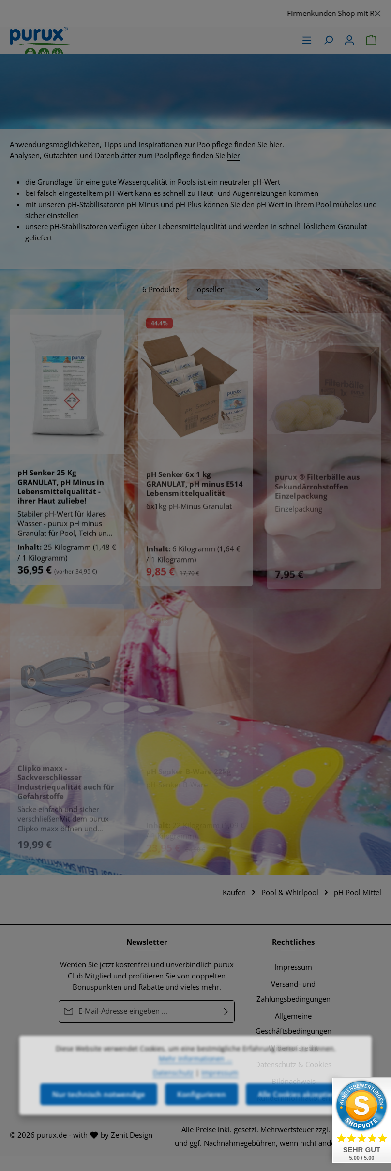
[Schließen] (378, 12)
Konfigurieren (201, 1120)
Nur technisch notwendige (98, 1120)
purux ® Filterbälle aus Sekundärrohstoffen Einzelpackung (317, 491)
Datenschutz (173, 1098)
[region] (195, 13)
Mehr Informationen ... (195, 1084)
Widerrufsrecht (293, 1048)
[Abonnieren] (226, 1012)
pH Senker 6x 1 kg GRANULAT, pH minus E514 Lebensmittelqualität (194, 487)
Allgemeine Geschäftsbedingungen (293, 1023)
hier (274, 144)
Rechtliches (293, 942)
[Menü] (306, 40)
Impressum (293, 967)
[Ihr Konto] (349, 40)
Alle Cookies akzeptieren (301, 1120)
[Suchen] (328, 40)
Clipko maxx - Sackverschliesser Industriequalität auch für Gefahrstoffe (65, 786)
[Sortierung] (227, 289)
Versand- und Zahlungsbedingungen (293, 991)
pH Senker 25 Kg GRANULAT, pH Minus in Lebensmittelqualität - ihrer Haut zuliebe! (60, 489)
